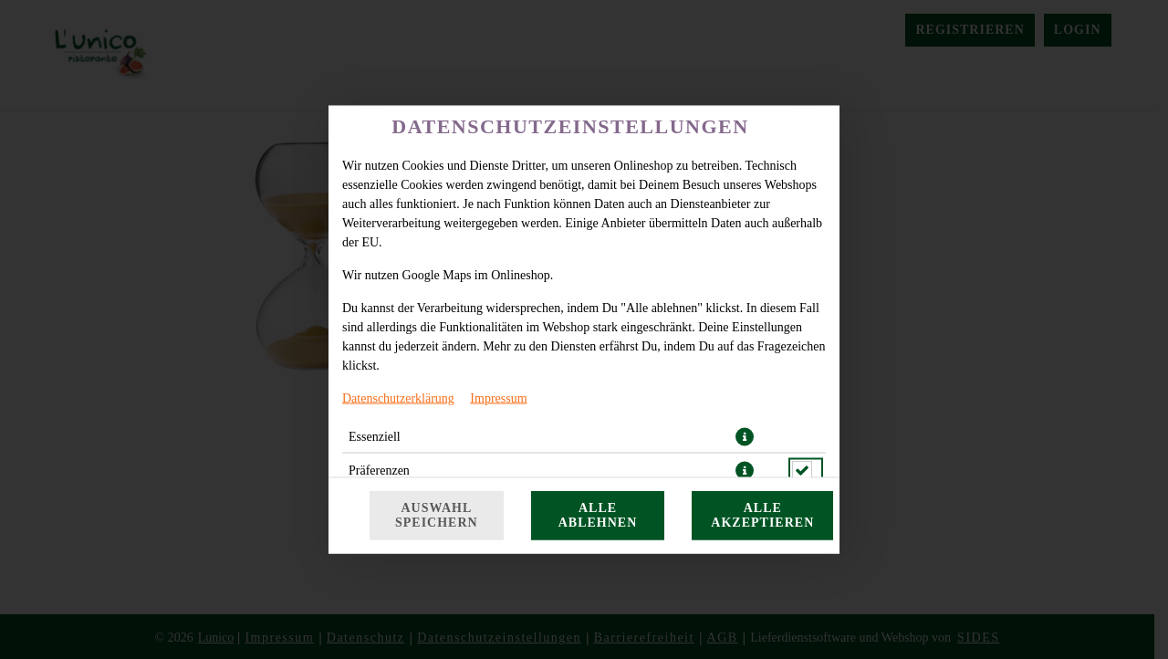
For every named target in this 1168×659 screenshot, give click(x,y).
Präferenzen (379, 470)
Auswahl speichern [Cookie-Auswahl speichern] (436, 515)
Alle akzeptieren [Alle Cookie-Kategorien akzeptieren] (762, 515)
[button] (744, 437)
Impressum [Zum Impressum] (498, 398)
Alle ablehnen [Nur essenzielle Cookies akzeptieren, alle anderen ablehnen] (598, 515)
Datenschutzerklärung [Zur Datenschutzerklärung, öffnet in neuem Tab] (398, 398)
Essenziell (375, 437)
